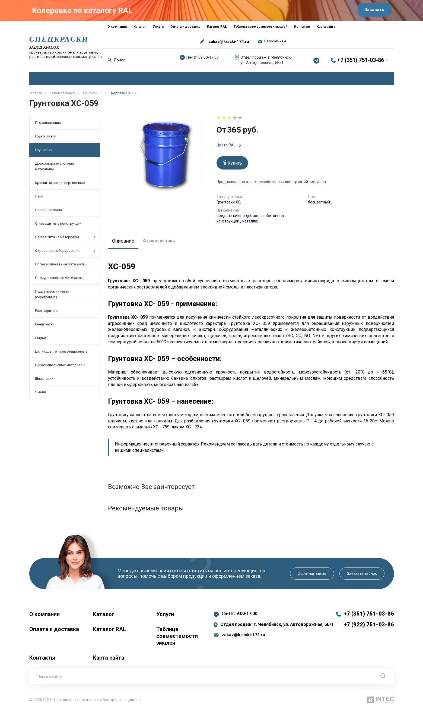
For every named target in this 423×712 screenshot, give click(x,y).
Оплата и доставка (54, 631)
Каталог (103, 616)
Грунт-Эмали (45, 138)
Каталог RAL (109, 631)
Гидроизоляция (48, 125)
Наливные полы (48, 212)
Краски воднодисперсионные (60, 185)
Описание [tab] (124, 242)
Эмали (40, 394)
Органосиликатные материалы (61, 266)
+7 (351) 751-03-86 (360, 62)
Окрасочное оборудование (65, 252)
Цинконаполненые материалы (60, 367)
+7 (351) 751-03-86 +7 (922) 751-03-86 (369, 621)
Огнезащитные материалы (65, 239)
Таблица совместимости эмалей (177, 638)
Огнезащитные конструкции (58, 226)
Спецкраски (45, 326)
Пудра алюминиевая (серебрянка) (52, 296)
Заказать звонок (362, 575)
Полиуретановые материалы (59, 280)
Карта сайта (108, 659)
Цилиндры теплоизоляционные (61, 354)
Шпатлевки (44, 381)
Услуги (165, 616)
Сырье (40, 340)
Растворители (47, 313)
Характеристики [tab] (161, 242)
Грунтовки (43, 152)
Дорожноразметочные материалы (54, 168)
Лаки (39, 198)
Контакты (42, 659)
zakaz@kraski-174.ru (228, 43)
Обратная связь (312, 575)
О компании (44, 616)
